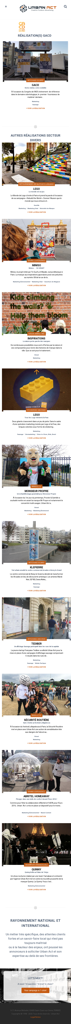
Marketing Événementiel (21, 282)
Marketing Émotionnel (41, 511)
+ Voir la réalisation (35, 108)
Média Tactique (40, 663)
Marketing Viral (33, 208)
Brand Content (46, 813)
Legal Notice (36, 1017)
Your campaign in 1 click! (35, 990)
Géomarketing (30, 434)
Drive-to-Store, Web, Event (46, 434)
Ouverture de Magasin (52, 282)
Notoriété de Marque (47, 208)
